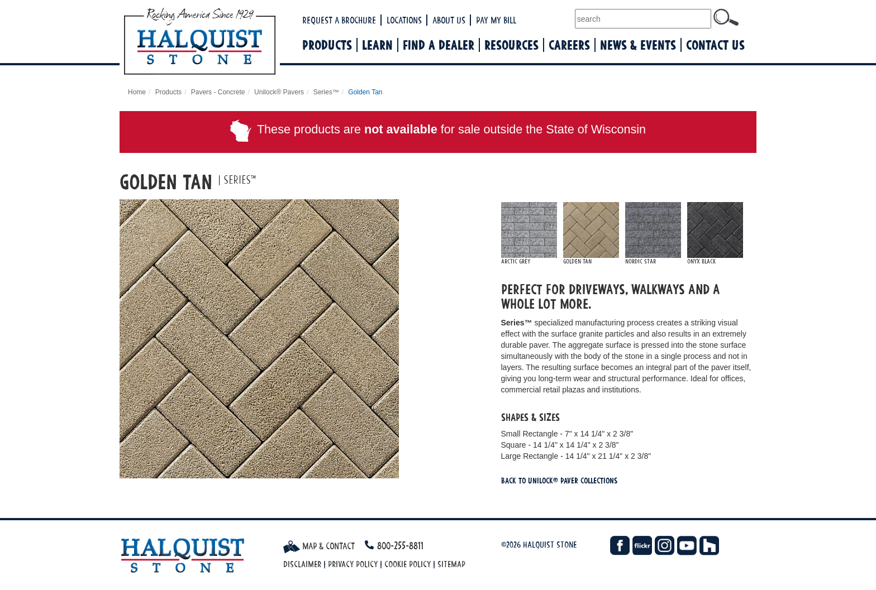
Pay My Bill (496, 20)
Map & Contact (319, 545)
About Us (448, 20)
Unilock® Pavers (279, 92)
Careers (569, 45)
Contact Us (715, 45)
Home (137, 92)
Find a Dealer (438, 45)
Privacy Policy (353, 564)
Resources (511, 45)
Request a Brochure (339, 20)
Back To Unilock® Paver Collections (559, 480)
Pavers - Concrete (218, 92)
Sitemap (451, 564)
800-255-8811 (400, 545)
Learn (377, 45)
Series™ (326, 92)
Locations (404, 20)
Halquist (241, 42)
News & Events (638, 45)
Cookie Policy (407, 564)
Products (327, 45)
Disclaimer (302, 564)
